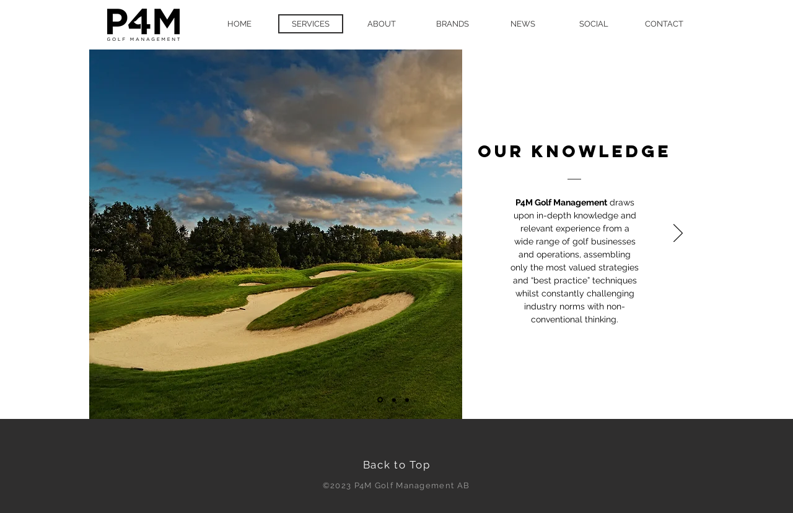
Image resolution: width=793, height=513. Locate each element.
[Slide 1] (380, 400)
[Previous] (108, 234)
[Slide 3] (407, 400)
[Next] (678, 234)
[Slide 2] (394, 400)
